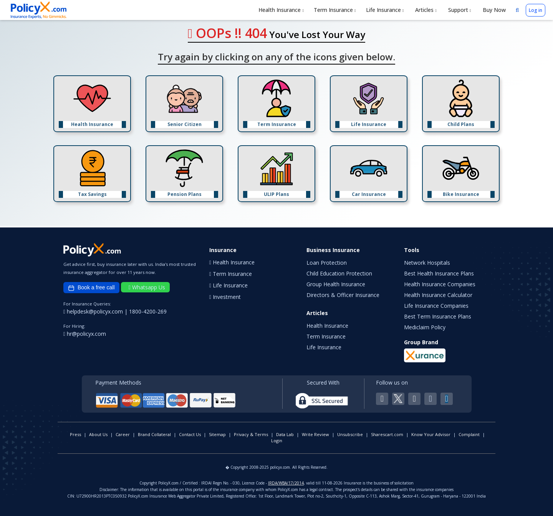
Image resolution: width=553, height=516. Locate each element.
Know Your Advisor (430, 434)
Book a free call (91, 287)
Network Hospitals (427, 262)
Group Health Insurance (335, 284)
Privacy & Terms (251, 434)
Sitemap (217, 434)
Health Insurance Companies (439, 284)
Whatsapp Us (147, 287)
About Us (98, 434)
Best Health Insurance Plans (439, 273)
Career (123, 434)
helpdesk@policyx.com (93, 311)
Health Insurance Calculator (438, 295)
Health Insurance (281, 9)
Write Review (315, 434)
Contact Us (190, 434)
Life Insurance (385, 9)
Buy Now (493, 9)
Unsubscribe (350, 434)
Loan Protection (326, 262)
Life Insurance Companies (436, 305)
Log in (535, 10)
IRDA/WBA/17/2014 (286, 483)
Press (75, 434)
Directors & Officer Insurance (342, 295)
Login (276, 440)
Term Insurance (335, 9)
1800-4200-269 (148, 311)
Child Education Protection (339, 273)
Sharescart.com (387, 434)
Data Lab (285, 434)
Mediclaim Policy (424, 327)
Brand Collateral (154, 434)
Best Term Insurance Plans (437, 316)
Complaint (469, 434)
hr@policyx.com (84, 333)
